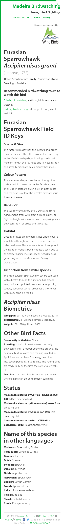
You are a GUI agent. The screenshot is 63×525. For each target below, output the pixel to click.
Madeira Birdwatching (36, 6)
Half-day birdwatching (16, 109)
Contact (43, 516)
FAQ (29, 17)
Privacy (47, 17)
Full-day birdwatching (15, 100)
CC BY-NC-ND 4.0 (41, 523)
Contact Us (19, 17)
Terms (37, 17)
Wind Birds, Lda (27, 516)
